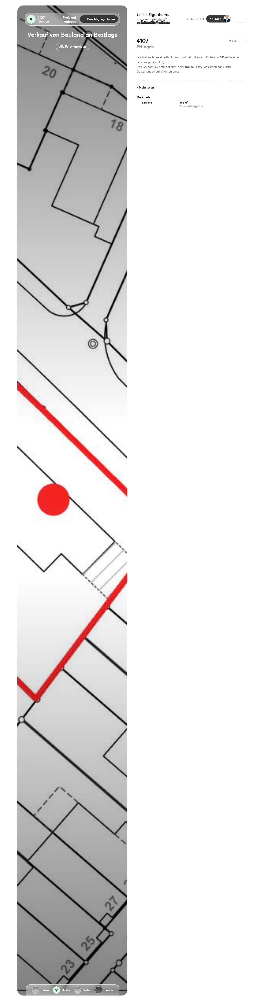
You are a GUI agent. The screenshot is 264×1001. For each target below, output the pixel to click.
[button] (240, 19)
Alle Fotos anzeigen (72, 46)
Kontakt (220, 19)
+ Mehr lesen (145, 87)
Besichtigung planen (99, 19)
